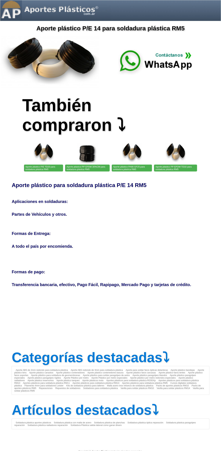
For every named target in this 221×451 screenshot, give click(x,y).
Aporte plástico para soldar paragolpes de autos (106, 375)
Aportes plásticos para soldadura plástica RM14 (96, 383)
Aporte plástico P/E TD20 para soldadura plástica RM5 (40, 168)
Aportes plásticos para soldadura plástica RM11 (46, 383)
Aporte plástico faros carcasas (141, 372)
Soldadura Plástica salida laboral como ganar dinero (96, 425)
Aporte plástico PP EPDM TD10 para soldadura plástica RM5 (173, 168)
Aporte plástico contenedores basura (105, 372)
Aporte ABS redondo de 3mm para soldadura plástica (97, 370)
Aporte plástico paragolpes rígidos (44, 377)
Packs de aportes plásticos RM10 (172, 385)
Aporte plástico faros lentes (171, 372)
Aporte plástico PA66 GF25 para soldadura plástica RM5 (129, 168)
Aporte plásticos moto (93, 380)
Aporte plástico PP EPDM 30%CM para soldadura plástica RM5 (85, 168)
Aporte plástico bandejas (183, 370)
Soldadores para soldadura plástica (100, 388)
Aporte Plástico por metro (76, 377)
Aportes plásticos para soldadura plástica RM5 (145, 383)
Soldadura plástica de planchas (109, 422)
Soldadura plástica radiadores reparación (47, 425)
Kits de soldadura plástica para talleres (85, 385)
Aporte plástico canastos (41, 372)
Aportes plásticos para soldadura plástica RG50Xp (131, 380)
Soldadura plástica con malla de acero (72, 422)
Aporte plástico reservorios (40, 380)
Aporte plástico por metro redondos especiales (153, 377)
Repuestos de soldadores (67, 388)
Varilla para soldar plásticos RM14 (173, 388)
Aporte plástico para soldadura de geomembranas (55, 375)
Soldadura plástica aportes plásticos (33, 422)
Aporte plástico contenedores (70, 372)
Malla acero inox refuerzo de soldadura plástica (130, 385)
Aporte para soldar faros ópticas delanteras (147, 370)
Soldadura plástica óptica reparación (145, 422)
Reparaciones (46, 388)
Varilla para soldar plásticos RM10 (137, 388)
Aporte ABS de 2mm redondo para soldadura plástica (42, 370)
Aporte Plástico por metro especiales (109, 377)
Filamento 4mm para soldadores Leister (44, 385)
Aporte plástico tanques (68, 380)
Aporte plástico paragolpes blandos (150, 375)
